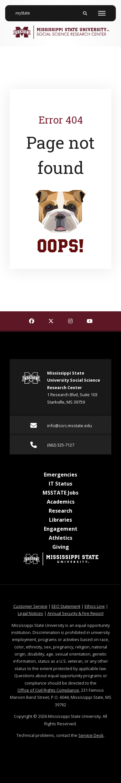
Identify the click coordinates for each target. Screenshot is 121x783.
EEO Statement (66, 606)
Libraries (60, 519)
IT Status (60, 483)
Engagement (60, 528)
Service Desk (91, 735)
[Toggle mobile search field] (85, 13)
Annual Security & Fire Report (75, 613)
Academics (61, 501)
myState (25, 10)
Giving (60, 546)
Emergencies (60, 474)
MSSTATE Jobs (60, 492)
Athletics (60, 537)
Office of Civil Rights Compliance (48, 690)
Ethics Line (95, 606)
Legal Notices (30, 613)
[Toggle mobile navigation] (102, 13)
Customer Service (30, 606)
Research (60, 510)
